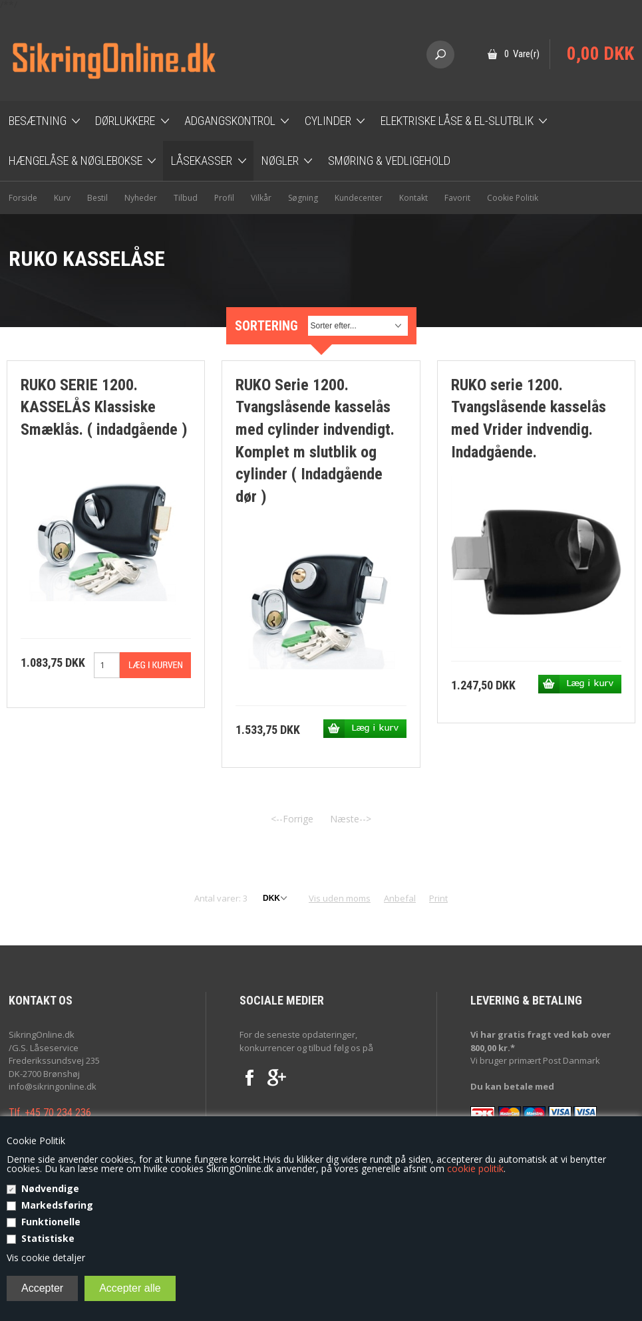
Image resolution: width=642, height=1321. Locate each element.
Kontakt (413, 197)
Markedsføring (57, 1205)
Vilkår (261, 197)
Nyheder (140, 197)
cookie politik (475, 1168)
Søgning (303, 197)
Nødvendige (50, 1188)
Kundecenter (359, 197)
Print (438, 898)
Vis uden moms (340, 898)
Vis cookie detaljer (46, 1257)
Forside (23, 197)
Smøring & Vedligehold (389, 161)
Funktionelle (50, 1221)
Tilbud (186, 197)
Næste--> (350, 818)
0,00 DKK (600, 53)
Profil (224, 197)
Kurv (62, 197)
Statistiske (48, 1238)
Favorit (457, 197)
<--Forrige (292, 818)
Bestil (97, 197)
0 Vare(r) (522, 54)
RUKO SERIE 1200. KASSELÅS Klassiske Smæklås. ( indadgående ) (104, 407)
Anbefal (400, 898)
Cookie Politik (512, 197)
